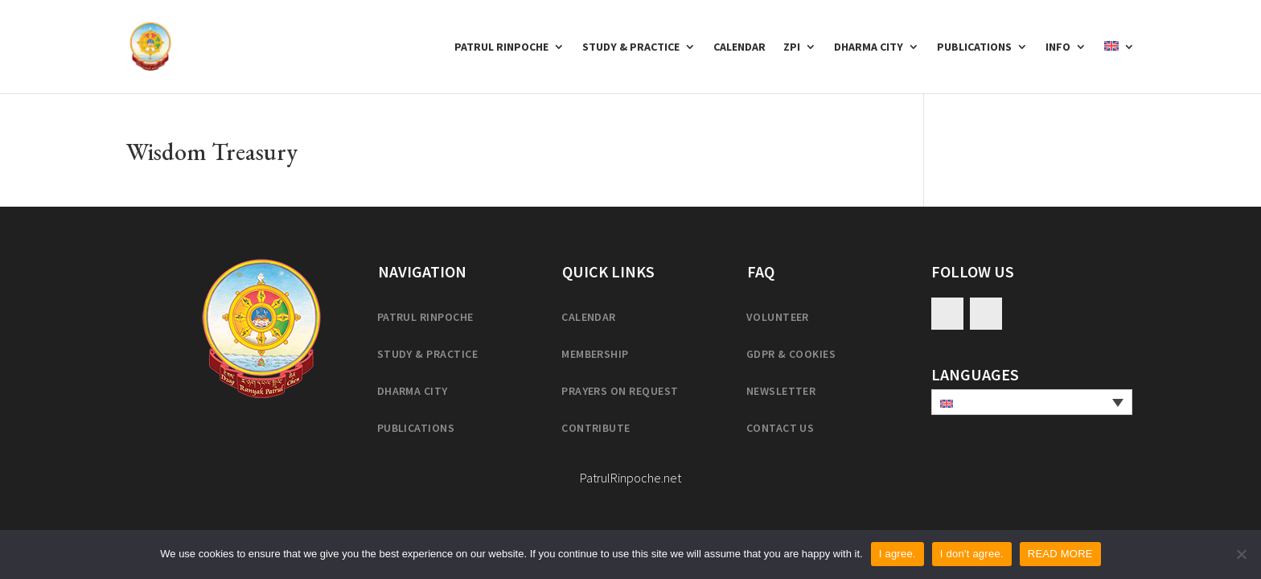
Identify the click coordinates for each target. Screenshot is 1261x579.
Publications (974, 47)
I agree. (897, 554)
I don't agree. (972, 554)
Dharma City (868, 47)
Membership (595, 354)
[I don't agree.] (1241, 554)
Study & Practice (631, 47)
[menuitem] (1119, 67)
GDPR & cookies (791, 354)
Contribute (595, 428)
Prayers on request (620, 391)
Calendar (739, 47)
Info (1057, 47)
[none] (1031, 402)
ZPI (791, 47)
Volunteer (777, 317)
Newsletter (781, 391)
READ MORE (1060, 554)
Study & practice (428, 354)
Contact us (780, 428)
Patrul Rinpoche (501, 47)
